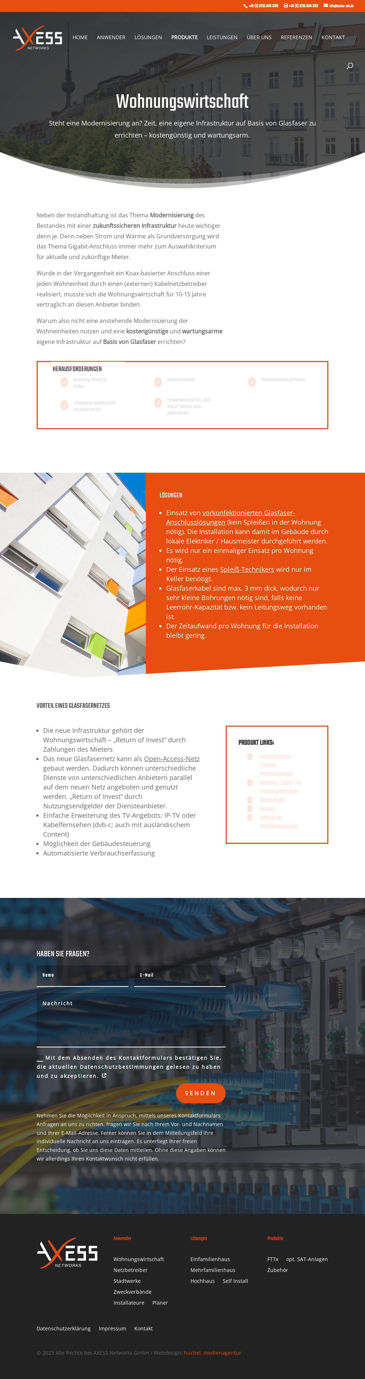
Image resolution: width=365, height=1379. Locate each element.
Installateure (129, 1303)
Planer (160, 1303)
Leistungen (222, 38)
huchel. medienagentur (212, 1352)
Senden (201, 1093)
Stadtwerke (127, 1281)
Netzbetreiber (131, 1270)
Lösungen (148, 38)
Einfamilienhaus (210, 1260)
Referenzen (296, 38)
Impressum (112, 1329)
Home (80, 38)
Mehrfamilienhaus (212, 1270)
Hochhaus (202, 1281)
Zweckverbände (133, 1292)
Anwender (111, 38)
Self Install (235, 1281)
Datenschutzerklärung (64, 1329)
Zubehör (277, 1270)
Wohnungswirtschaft (139, 1260)
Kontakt (333, 38)
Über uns (259, 38)
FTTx (272, 1260)
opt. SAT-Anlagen (307, 1260)
